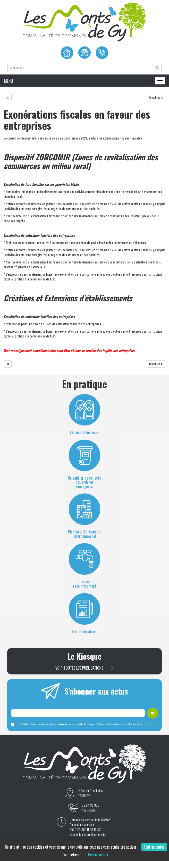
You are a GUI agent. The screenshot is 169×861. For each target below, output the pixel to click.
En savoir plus (149, 724)
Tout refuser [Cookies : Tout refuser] (71, 855)
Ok (152, 712)
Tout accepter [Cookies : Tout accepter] (154, 847)
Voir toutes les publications (79, 668)
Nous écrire (88, 810)
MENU (8, 81)
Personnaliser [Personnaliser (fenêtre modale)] (98, 855)
